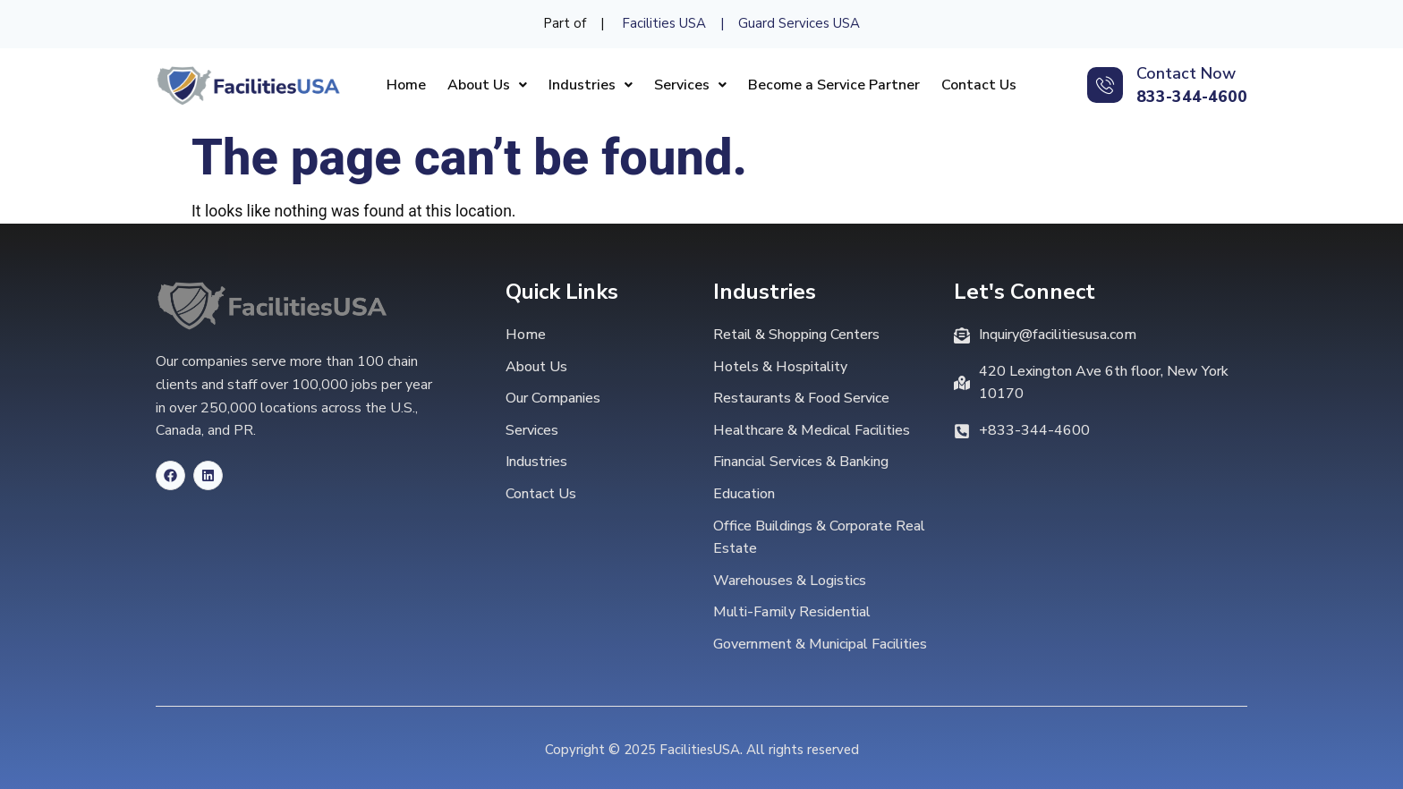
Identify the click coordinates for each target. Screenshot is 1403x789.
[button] (487, 85)
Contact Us (978, 85)
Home (406, 85)
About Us (487, 85)
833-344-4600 (1191, 96)
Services (690, 85)
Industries (590, 85)
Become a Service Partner (834, 85)
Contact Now (1186, 73)
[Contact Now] (1105, 85)
